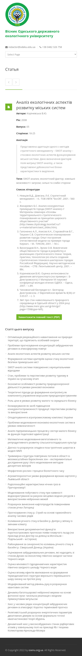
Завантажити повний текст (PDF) (39, 317)
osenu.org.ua (36, 650)
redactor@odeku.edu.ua (22, 47)
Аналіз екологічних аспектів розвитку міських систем (44, 104)
